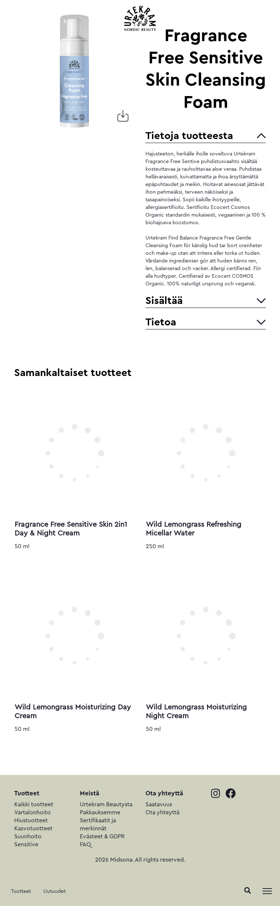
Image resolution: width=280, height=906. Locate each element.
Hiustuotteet (31, 820)
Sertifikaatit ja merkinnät (98, 824)
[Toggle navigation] (267, 891)
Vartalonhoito (32, 812)
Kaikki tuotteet (33, 804)
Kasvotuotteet (33, 828)
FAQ (85, 844)
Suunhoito (28, 836)
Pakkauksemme (100, 812)
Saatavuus (158, 804)
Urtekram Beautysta (106, 804)
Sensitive (26, 844)
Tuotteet (21, 891)
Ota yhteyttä (162, 812)
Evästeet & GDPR (102, 836)
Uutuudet (54, 891)
